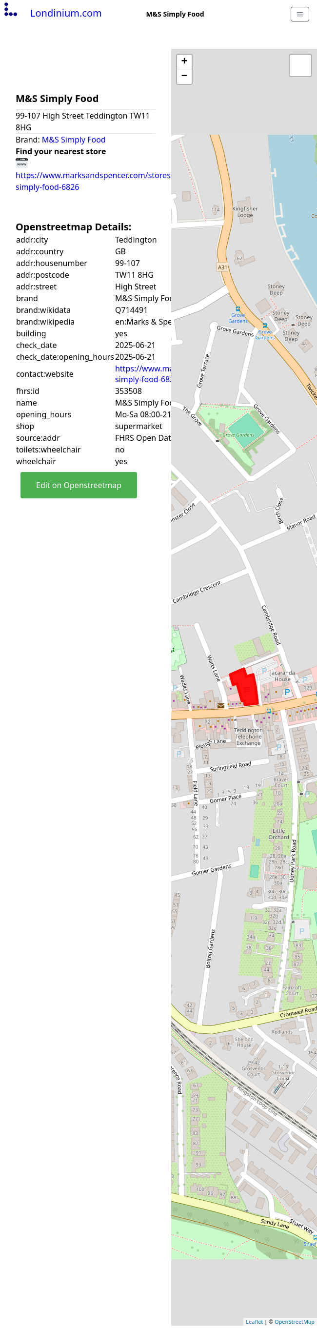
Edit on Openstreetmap (78, 485)
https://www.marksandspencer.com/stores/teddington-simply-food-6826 (116, 174)
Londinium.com (52, 13)
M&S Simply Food (74, 139)
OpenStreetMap (295, 1321)
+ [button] (184, 62)
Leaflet (254, 1321)
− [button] (184, 76)
